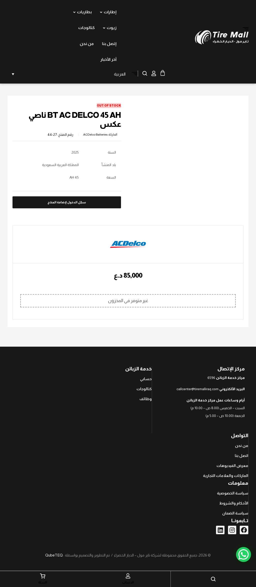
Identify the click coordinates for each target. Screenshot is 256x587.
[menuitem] (68, 74)
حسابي (146, 379)
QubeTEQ (54, 555)
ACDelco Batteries (95, 134)
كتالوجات (144, 389)
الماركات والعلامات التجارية (225, 475)
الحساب (128, 582)
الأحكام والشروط (233, 503)
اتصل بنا (241, 455)
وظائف (146, 399)
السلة (42, 582)
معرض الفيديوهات (232, 465)
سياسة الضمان (235, 513)
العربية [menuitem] (120, 74)
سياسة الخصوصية (232, 493)
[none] (68, 74)
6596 (211, 378)
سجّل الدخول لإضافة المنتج (67, 202)
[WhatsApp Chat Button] (243, 554)
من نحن (241, 445)
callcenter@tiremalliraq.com (197, 389)
